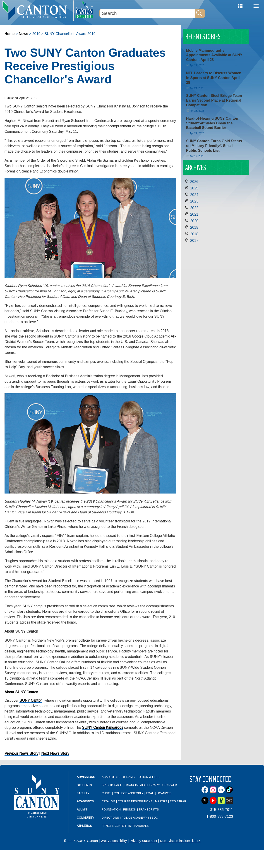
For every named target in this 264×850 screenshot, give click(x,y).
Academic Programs (119, 777)
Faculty (83, 793)
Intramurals (138, 825)
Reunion (129, 809)
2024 (194, 195)
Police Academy (134, 817)
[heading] (36, 10)
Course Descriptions (135, 801)
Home (9, 34)
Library (153, 785)
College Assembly (129, 793)
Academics (85, 801)
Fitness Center (114, 825)
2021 (194, 214)
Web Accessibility (114, 841)
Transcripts (149, 809)
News (23, 34)
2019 (194, 227)
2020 (194, 221)
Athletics (84, 825)
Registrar (178, 801)
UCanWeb (169, 785)
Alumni (82, 809)
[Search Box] (147, 13)
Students (84, 785)
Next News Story (55, 753)
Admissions (86, 777)
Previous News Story (21, 753)
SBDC (154, 817)
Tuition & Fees (148, 777)
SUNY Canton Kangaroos (102, 727)
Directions (110, 817)
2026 (194, 182)
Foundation (111, 809)
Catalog (108, 801)
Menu (256, 6)
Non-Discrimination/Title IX (180, 841)
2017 (194, 240)
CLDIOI (106, 793)
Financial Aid (135, 785)
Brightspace (112, 785)
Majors (161, 801)
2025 (194, 188)
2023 (194, 201)
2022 (194, 208)
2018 (194, 234)
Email (150, 793)
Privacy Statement (143, 841)
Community (85, 817)
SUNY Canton (30, 700)
